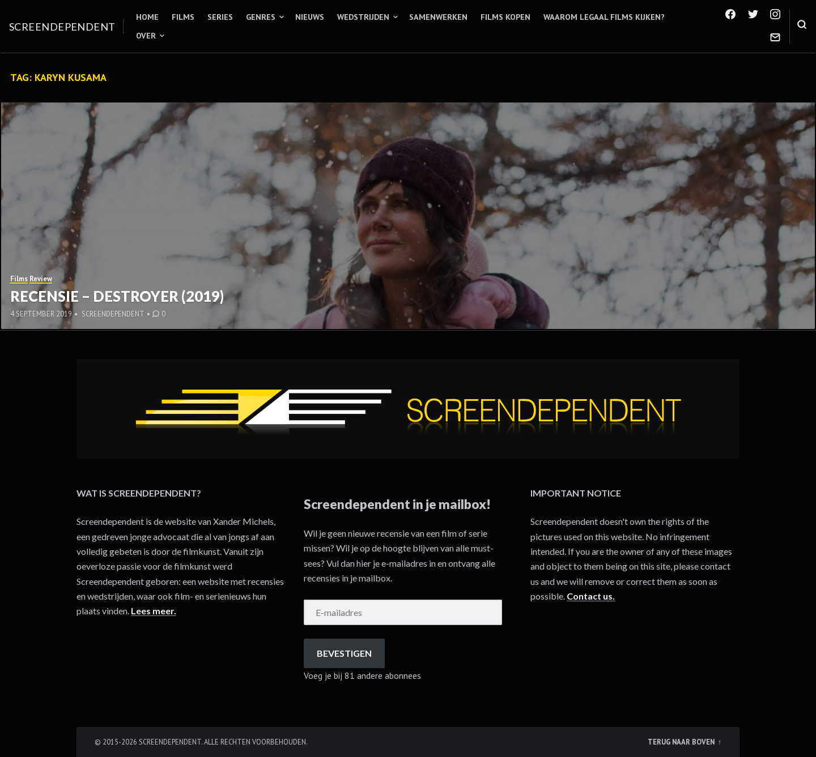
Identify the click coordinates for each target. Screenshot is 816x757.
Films (183, 17)
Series (220, 17)
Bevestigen (344, 653)
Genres (260, 17)
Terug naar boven (682, 741)
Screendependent (62, 26)
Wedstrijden (363, 17)
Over (146, 36)
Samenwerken (438, 17)
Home (147, 17)
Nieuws (309, 17)
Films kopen (505, 17)
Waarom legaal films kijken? (604, 17)
